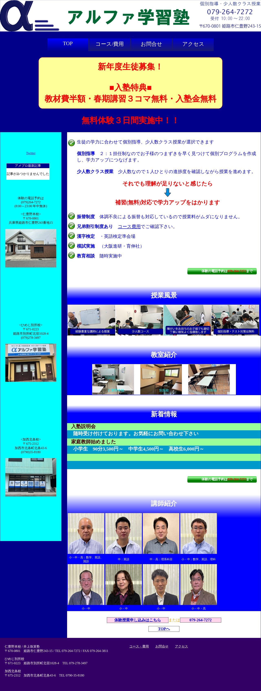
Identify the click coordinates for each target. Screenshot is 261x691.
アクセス (193, 44)
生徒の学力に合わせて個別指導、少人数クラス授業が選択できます (145, 141)
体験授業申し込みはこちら (137, 620)
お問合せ (151, 44)
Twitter (30, 153)
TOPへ (164, 629)
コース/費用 (109, 44)
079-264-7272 (237, 271)
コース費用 (129, 226)
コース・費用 (139, 646)
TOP (68, 43)
